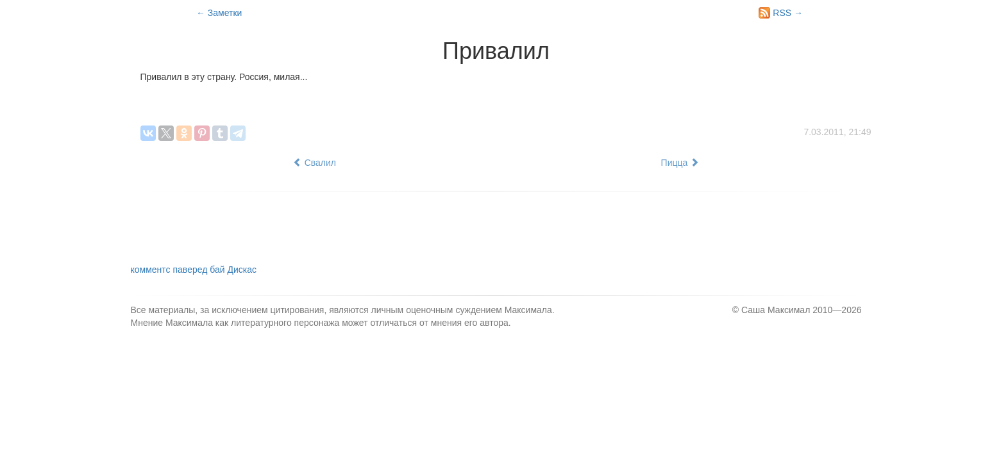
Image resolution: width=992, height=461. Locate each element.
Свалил (314, 163)
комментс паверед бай (193, 269)
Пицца (680, 163)
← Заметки (219, 13)
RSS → (781, 13)
